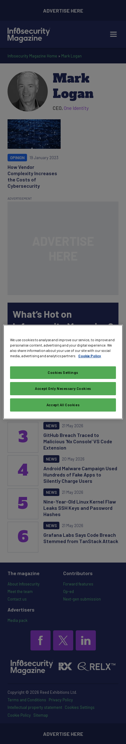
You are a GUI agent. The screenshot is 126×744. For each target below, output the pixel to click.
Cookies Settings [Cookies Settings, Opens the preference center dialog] (63, 372)
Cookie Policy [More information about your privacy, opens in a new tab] (89, 356)
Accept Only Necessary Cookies (63, 388)
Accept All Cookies (63, 405)
